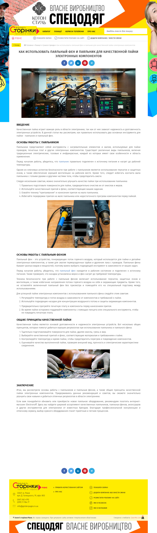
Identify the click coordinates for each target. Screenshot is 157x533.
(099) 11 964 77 (23, 502)
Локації (58, 31)
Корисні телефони (74, 31)
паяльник (64, 161)
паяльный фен (68, 270)
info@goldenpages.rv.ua (27, 506)
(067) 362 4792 (23, 499)
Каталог (46, 31)
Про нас (91, 31)
